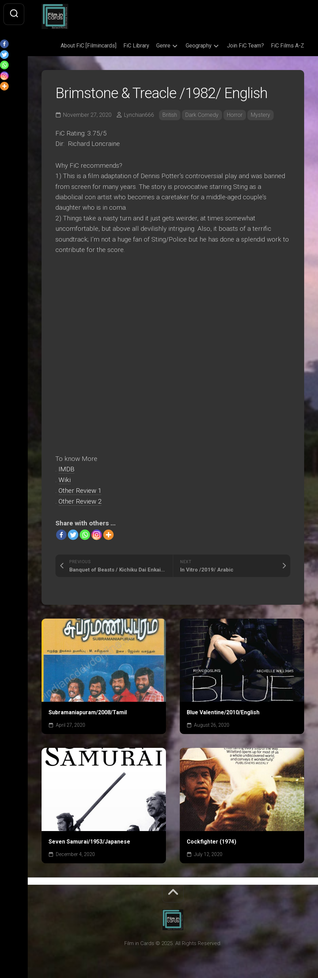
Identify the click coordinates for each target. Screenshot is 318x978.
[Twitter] (73, 534)
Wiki (65, 480)
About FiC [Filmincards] (88, 45)
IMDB (66, 469)
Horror (234, 115)
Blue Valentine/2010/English (223, 711)
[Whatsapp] (85, 534)
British (169, 115)
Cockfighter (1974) (211, 840)
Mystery (260, 115)
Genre (163, 45)
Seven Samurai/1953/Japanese (89, 840)
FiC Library (136, 45)
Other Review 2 (80, 501)
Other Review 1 (80, 490)
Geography (199, 45)
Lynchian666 (139, 115)
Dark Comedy (202, 115)
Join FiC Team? (245, 45)
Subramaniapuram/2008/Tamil (87, 711)
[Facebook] (61, 534)
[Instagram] (96, 534)
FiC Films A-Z (287, 45)
